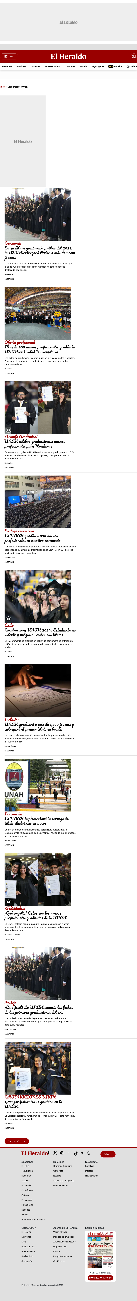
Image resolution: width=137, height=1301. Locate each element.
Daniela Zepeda (10, 746)
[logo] (27, 1153)
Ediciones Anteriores (100, 1278)
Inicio (3, 87)
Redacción (8, 369)
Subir (108, 1154)
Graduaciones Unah (17, 87)
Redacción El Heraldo (13, 935)
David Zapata (9, 275)
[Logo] (68, 56)
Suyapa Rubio (10, 558)
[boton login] (134, 57)
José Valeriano (10, 1029)
